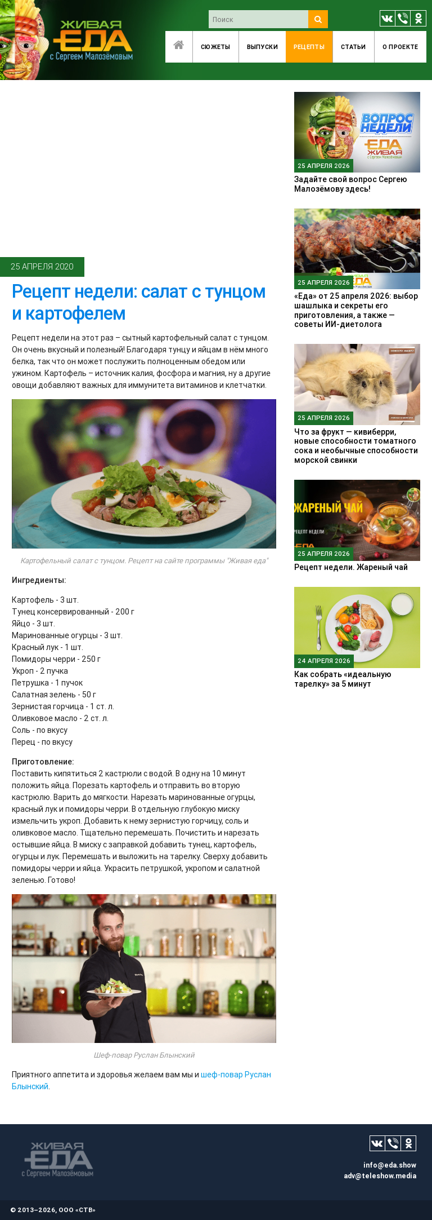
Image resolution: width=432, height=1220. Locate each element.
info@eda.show (389, 1165)
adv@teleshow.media (380, 1176)
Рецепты (309, 47)
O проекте (400, 47)
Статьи (353, 47)
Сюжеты (216, 47)
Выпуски (262, 47)
